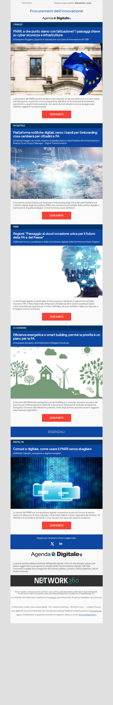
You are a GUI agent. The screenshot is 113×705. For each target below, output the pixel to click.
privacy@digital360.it (87, 615)
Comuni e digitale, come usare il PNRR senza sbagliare (52, 449)
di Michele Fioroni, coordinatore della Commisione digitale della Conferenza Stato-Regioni (56, 242)
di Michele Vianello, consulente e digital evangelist (37, 453)
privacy (53, 597)
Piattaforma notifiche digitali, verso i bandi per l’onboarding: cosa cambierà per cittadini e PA (55, 134)
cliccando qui (95, 611)
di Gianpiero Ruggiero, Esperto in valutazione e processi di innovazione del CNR (51, 39)
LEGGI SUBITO (56, 114)
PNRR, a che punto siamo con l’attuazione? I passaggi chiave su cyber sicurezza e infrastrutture (56, 33)
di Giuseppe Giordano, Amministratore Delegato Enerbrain (41, 343)
